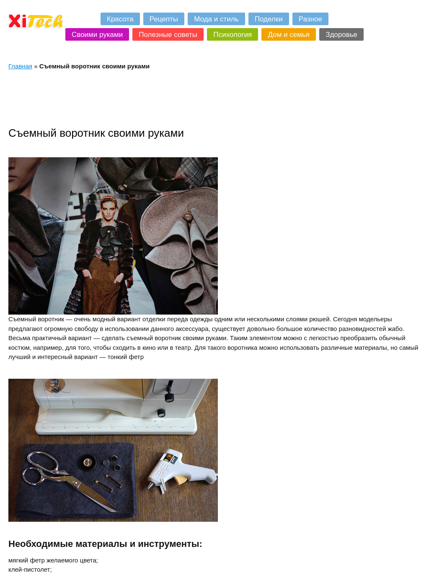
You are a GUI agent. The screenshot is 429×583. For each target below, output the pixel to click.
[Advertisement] (160, 98)
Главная (20, 66)
